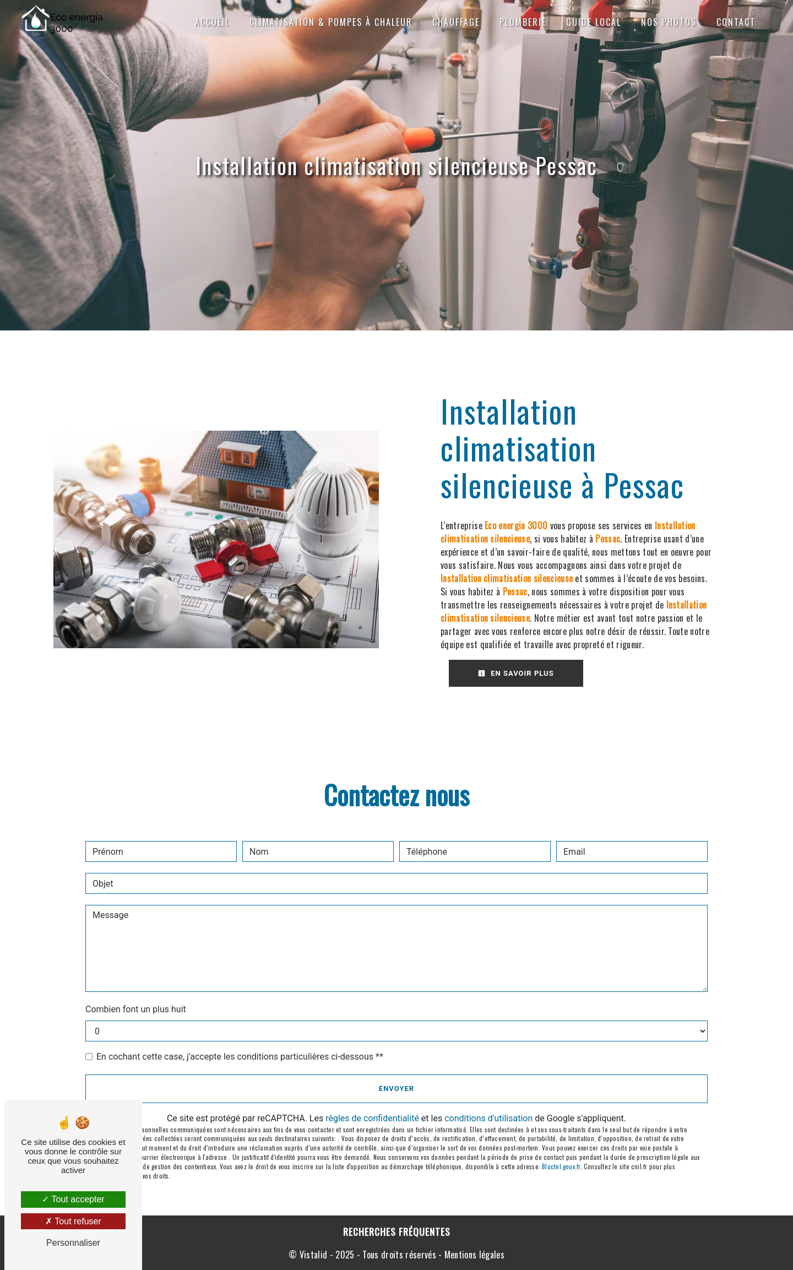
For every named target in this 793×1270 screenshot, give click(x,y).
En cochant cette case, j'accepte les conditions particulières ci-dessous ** (239, 1056)
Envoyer (396, 1088)
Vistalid (314, 1254)
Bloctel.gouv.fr (561, 1166)
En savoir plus (516, 673)
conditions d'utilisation (488, 1118)
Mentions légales (473, 1254)
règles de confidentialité (372, 1118)
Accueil (212, 22)
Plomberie (522, 22)
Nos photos (669, 22)
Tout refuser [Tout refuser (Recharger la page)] (73, 1221)
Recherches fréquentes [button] (396, 1231)
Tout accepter (73, 1199)
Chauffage (456, 22)
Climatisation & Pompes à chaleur (330, 22)
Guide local (593, 22)
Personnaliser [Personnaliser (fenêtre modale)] (73, 1242)
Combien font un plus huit (135, 1009)
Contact (736, 22)
